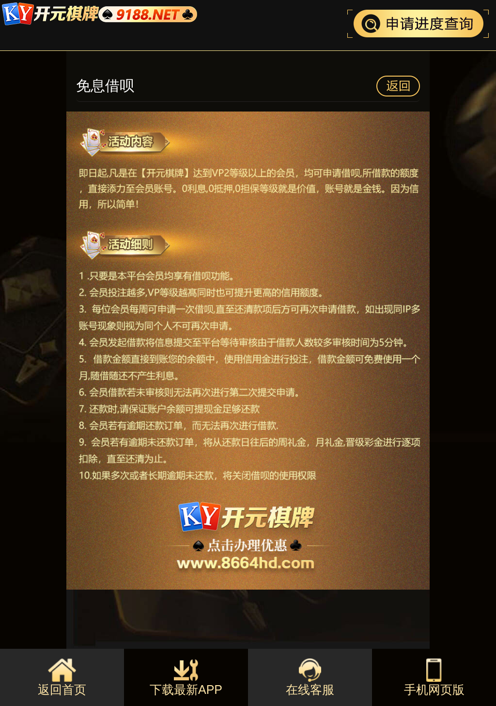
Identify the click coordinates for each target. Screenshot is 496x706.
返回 (398, 86)
